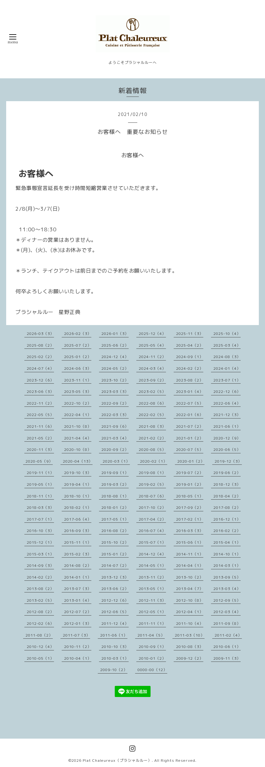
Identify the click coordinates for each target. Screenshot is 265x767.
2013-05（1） (152, 588)
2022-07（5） (189, 403)
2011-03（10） (190, 635)
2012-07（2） (77, 611)
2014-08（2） (77, 565)
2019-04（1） (77, 484)
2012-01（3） (77, 623)
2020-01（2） (191, 461)
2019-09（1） (115, 472)
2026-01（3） (115, 333)
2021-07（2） (189, 426)
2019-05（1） (40, 484)
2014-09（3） (40, 565)
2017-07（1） (40, 519)
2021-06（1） (227, 426)
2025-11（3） (189, 333)
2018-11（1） (40, 496)
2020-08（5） (152, 449)
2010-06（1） (227, 646)
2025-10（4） (227, 333)
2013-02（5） (40, 600)
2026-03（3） (40, 333)
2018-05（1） (189, 496)
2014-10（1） (227, 554)
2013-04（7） (189, 588)
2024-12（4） (115, 356)
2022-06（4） (227, 403)
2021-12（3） (227, 414)
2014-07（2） (115, 565)
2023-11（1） (77, 380)
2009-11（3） (227, 658)
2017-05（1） (115, 519)
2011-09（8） (227, 623)
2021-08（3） (152, 426)
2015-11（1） (77, 542)
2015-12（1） (40, 542)
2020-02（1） (153, 461)
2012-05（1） (152, 611)
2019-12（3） (228, 461)
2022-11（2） (40, 403)
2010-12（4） (40, 646)
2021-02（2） (152, 438)
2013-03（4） (227, 588)
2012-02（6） (40, 623)
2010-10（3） (115, 646)
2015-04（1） (227, 542)
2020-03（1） (116, 461)
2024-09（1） (189, 356)
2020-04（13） (78, 461)
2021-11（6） (40, 426)
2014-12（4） (152, 554)
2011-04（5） (151, 635)
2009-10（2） (113, 669)
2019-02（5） (152, 484)
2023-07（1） (227, 380)
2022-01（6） (189, 414)
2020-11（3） (40, 449)
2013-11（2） (152, 577)
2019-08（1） (152, 472)
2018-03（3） (40, 507)
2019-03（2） (115, 484)
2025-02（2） (40, 356)
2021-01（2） (189, 438)
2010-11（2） (77, 646)
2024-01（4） (227, 368)
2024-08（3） (227, 356)
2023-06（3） (40, 391)
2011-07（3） (76, 635)
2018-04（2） (227, 496)
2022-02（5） (152, 414)
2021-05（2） (40, 438)
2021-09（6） (115, 426)
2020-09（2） (115, 449)
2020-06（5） (227, 449)
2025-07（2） (77, 345)
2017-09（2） (189, 507)
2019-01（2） (189, 484)
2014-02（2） (40, 577)
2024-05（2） (115, 368)
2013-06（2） (115, 588)
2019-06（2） (227, 472)
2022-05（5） (40, 414)
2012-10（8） (189, 600)
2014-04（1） (189, 565)
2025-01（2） (77, 356)
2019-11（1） (40, 472)
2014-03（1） (227, 565)
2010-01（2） (152, 658)
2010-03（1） (115, 658)
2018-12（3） (227, 484)
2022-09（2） (115, 403)
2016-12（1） (227, 519)
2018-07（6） (152, 496)
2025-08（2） (40, 345)
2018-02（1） (77, 507)
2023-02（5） (152, 391)
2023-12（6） (40, 380)
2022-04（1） (77, 414)
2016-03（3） (189, 530)
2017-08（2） (227, 507)
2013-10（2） (189, 577)
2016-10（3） (40, 530)
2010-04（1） (77, 658)
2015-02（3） (77, 554)
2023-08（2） (189, 380)
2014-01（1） (77, 577)
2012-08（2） (40, 611)
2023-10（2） (115, 380)
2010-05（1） (40, 658)
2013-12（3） (115, 577)
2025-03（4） (227, 345)
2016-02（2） (227, 530)
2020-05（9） (39, 461)
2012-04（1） (189, 611)
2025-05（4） (152, 345)
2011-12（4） (115, 623)
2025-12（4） (152, 333)
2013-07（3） (77, 588)
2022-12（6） (227, 391)
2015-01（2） (115, 554)
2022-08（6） (152, 403)
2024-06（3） (77, 368)
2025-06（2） (115, 345)
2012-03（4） (227, 611)
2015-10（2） (115, 542)
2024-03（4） (152, 368)
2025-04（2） (189, 345)
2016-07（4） (152, 530)
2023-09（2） (152, 380)
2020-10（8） (77, 449)
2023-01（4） (189, 391)
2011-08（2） (39, 635)
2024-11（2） (152, 356)
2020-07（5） (189, 449)
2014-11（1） (189, 554)
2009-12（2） (189, 658)
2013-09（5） (227, 577)
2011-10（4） (189, 623)
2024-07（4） (40, 368)
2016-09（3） (77, 530)
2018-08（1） (115, 496)
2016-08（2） (115, 530)
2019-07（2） (189, 472)
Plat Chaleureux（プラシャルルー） (117, 760)
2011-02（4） (228, 635)
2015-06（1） (189, 542)
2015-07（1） (152, 542)
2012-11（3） (152, 600)
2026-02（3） (77, 333)
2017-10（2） (152, 507)
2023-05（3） (77, 391)
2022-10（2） (77, 403)
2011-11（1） (152, 623)
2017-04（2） (152, 519)
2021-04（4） (77, 438)
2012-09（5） (227, 600)
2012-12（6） (115, 600)
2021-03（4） (115, 438)
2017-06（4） (77, 519)
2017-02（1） (189, 519)
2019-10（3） (77, 472)
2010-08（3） (189, 646)
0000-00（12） (152, 669)
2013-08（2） (40, 588)
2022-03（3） (115, 414)
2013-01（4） (77, 600)
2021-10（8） (77, 426)
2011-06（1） (113, 635)
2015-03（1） (40, 554)
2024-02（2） (189, 368)
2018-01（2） (115, 507)
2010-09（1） (152, 646)
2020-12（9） (227, 438)
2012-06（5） (115, 611)
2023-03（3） (115, 391)
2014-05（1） (152, 565)
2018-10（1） (77, 496)
